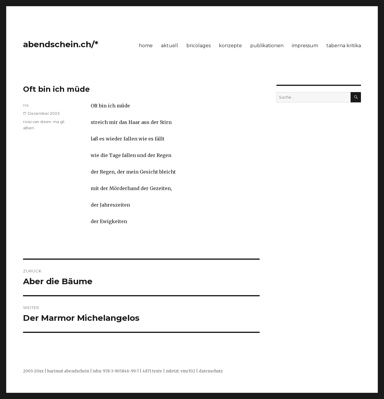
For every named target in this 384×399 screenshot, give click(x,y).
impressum (305, 45)
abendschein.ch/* (60, 44)
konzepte (230, 45)
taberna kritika (343, 45)
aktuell (169, 45)
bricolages (198, 45)
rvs (25, 105)
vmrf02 (187, 371)
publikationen (267, 45)
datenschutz (211, 371)
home (146, 45)
